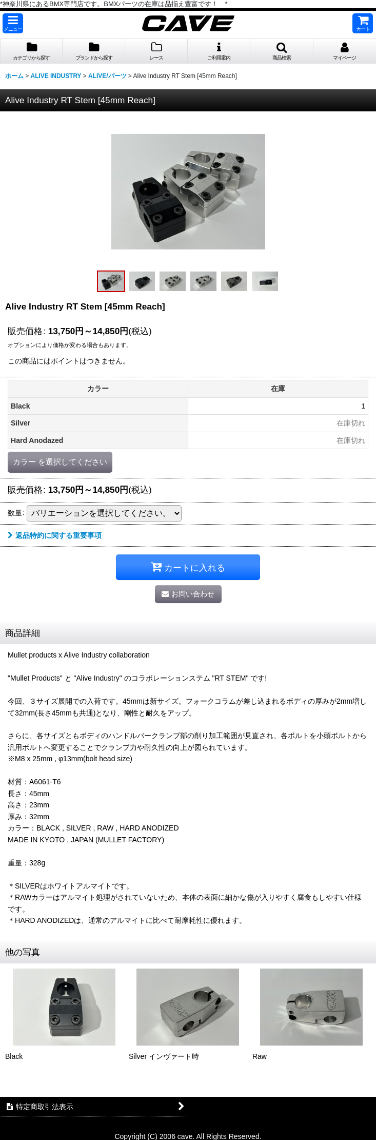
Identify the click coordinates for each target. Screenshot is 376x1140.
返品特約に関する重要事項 (55, 535)
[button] (13, 23)
